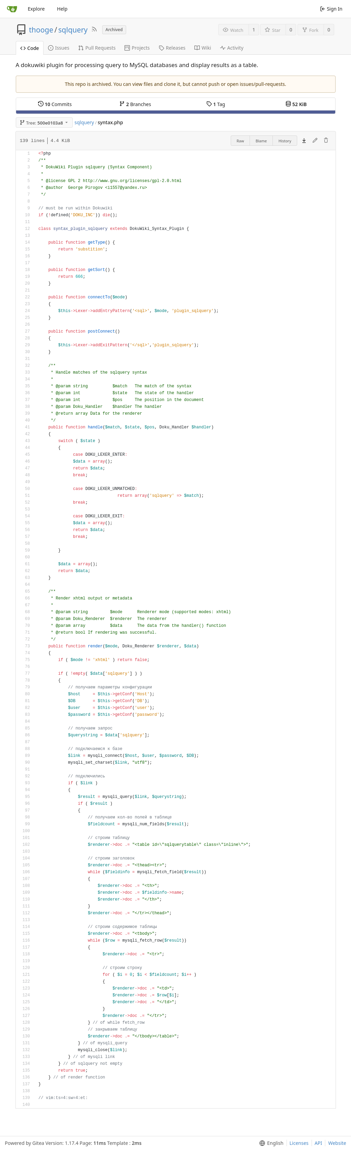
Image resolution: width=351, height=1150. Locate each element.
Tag (215, 104)
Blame (261, 140)
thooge (41, 29)
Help (62, 8)
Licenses (299, 1143)
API (318, 1143)
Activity (231, 47)
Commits (55, 104)
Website (337, 1143)
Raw (240, 140)
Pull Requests (97, 47)
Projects (136, 47)
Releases (172, 47)
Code (29, 48)
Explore (36, 8)
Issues (58, 47)
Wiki (202, 47)
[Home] (12, 9)
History (284, 140)
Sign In (331, 8)
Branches (135, 104)
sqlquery (73, 29)
